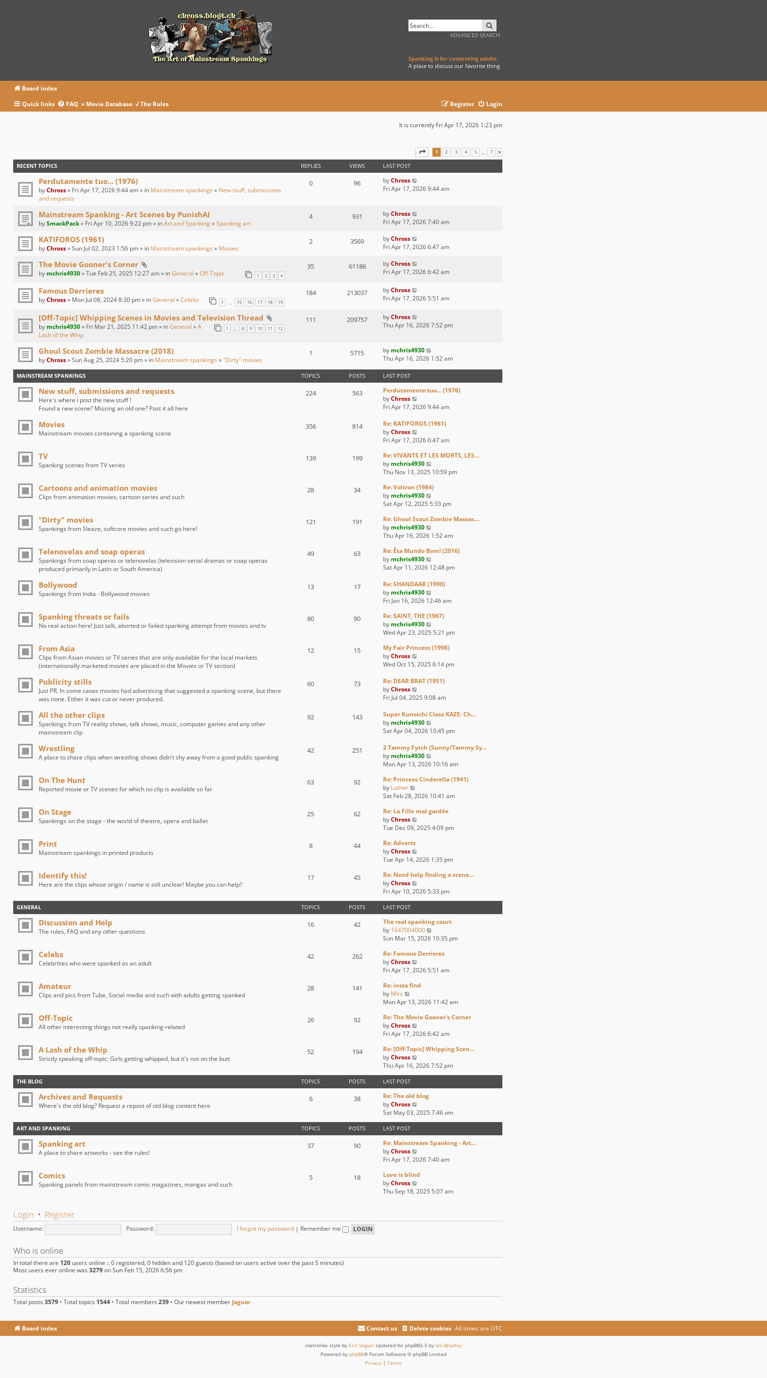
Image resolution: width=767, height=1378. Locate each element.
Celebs (189, 300)
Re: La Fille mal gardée (416, 811)
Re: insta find (402, 985)
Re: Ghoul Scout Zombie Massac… (431, 519)
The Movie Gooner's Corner (88, 264)
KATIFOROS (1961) (71, 239)
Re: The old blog (406, 1096)
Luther (399, 787)
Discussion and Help (76, 922)
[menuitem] (69, 104)
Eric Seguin (361, 1345)
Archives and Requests (80, 1097)
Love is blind (401, 1175)
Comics (52, 1175)
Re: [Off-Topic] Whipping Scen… (428, 1049)
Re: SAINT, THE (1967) (413, 616)
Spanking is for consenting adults (452, 58)
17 (259, 302)
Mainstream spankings (182, 190)
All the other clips (72, 715)
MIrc (397, 993)
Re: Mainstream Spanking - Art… (429, 1143)
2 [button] (446, 152)
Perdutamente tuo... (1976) (88, 181)
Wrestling (56, 748)
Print (48, 844)
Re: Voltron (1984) (408, 487)
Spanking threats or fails (84, 616)
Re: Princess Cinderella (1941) (426, 779)
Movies (228, 248)
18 (270, 302)
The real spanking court (417, 922)
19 (280, 302)
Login (23, 1214)
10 (259, 328)
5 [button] (475, 152)
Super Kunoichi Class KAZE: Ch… (429, 714)
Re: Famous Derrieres (414, 953)
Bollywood (58, 585)
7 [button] (491, 152)
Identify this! (63, 875)
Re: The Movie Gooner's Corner (427, 1017)
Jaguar (241, 1302)
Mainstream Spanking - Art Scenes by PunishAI (124, 214)
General (183, 273)
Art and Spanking (187, 223)
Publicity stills (65, 682)
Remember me (324, 1228)
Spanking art (233, 223)
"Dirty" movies (242, 360)
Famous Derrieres (71, 291)
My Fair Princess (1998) (416, 647)
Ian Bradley (448, 1345)
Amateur (55, 986)
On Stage (55, 812)
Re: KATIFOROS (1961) (414, 423)
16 (249, 302)
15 (239, 302)
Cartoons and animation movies (98, 488)
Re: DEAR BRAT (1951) (414, 681)
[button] (422, 152)
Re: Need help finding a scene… (428, 875)
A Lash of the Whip (73, 1050)
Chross (56, 190)
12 (280, 328)
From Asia (57, 648)
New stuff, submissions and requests (106, 391)
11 (270, 328)
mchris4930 (63, 273)
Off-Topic (212, 273)
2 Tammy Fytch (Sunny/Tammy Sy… (435, 747)
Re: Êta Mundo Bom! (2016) (421, 551)
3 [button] (456, 152)
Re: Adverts (399, 843)
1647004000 (408, 930)
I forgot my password (265, 1228)
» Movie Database (107, 104)
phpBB (356, 1354)
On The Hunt (62, 780)
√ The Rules (152, 104)
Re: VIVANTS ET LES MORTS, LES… (431, 455)
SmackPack (62, 223)
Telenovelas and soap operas (92, 551)
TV (43, 456)
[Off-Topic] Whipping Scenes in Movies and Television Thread (151, 317)
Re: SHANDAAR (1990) (414, 584)
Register (60, 1214)
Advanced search (475, 35)
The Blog (30, 1081)
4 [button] (466, 152)
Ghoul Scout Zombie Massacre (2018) (106, 351)
